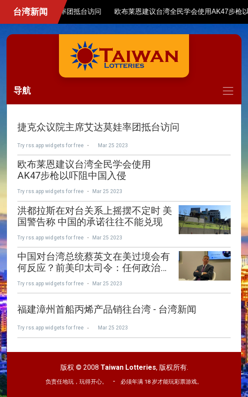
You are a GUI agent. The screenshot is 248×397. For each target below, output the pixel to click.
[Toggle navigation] (124, 90)
